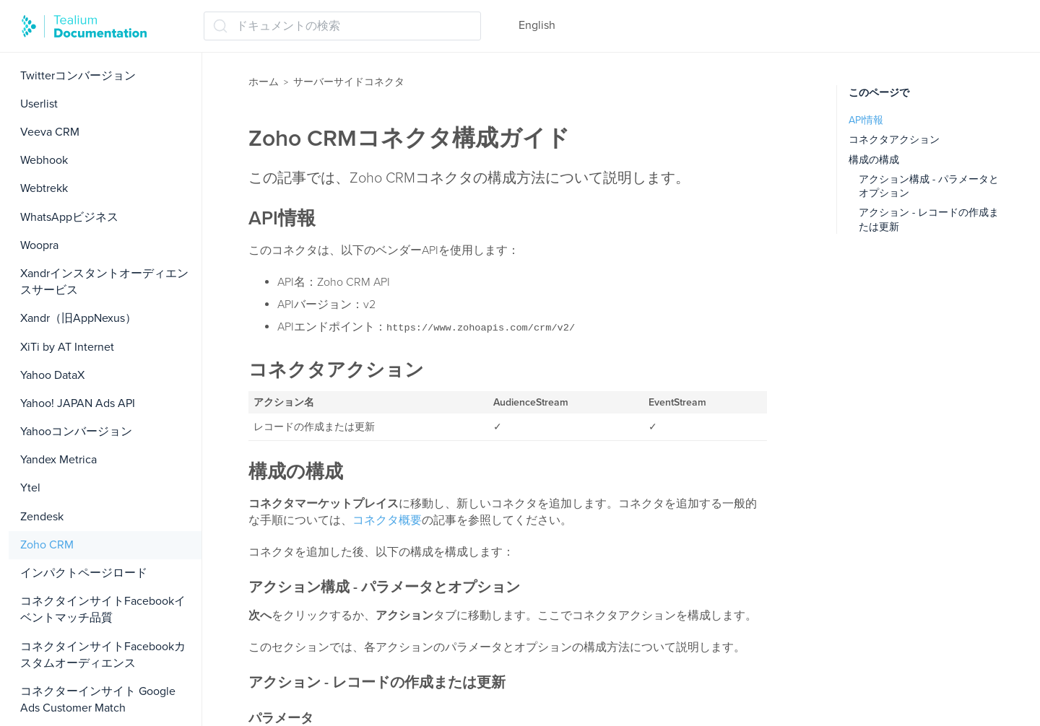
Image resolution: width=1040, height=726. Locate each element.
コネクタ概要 (387, 520)
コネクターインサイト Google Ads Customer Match (98, 699)
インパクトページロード (83, 573)
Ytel (30, 488)
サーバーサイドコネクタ (348, 82)
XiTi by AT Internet (67, 347)
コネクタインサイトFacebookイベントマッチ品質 (103, 609)
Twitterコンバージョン (78, 76)
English (537, 25)
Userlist (39, 104)
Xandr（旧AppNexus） (78, 318)
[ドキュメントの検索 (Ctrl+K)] (342, 26)
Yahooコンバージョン (76, 431)
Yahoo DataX (52, 375)
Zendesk (42, 516)
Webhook (44, 160)
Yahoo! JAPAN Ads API (77, 403)
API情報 (866, 120)
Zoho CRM (47, 545)
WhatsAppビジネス (69, 217)
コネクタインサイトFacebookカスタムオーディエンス (103, 654)
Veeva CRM (49, 132)
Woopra (39, 245)
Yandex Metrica (58, 459)
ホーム (263, 82)
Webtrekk (44, 188)
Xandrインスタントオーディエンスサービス (104, 281)
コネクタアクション (894, 140)
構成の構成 (874, 160)
